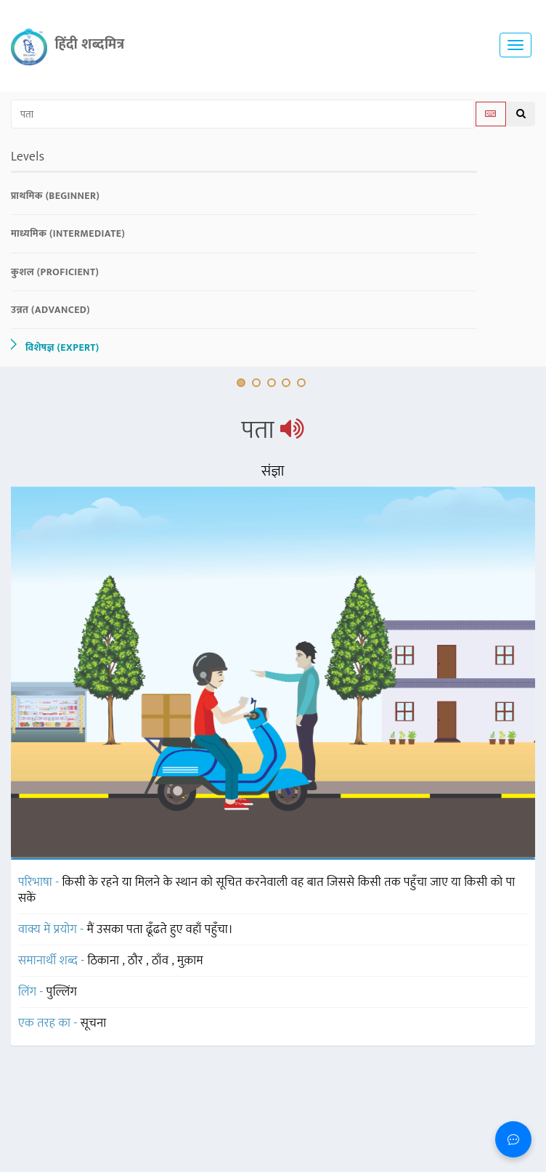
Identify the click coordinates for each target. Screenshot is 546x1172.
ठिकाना (105, 961)
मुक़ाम (190, 961)
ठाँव (161, 961)
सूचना (94, 1023)
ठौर (137, 961)
